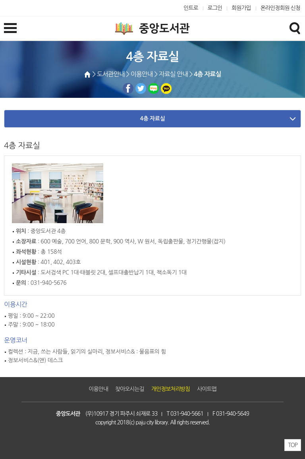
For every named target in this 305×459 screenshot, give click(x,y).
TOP (292, 445)
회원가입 (241, 8)
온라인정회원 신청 (280, 8)
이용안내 (98, 389)
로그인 (215, 8)
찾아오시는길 (129, 389)
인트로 (190, 8)
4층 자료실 (152, 118)
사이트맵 (206, 389)
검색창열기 (294, 27)
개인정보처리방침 (170, 389)
